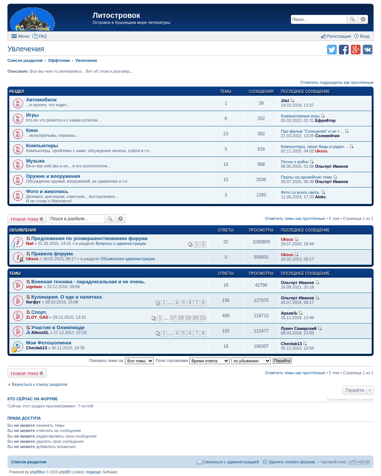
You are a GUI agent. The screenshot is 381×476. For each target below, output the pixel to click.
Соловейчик (327, 135)
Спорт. (39, 312)
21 (203, 318)
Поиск (352, 19)
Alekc (320, 197)
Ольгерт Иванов (331, 166)
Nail (29, 243)
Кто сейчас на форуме (32, 399)
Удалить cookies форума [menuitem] (291, 462)
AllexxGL (40, 332)
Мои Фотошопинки (48, 343)
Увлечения (25, 49)
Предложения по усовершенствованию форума (89, 238)
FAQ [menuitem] (43, 36)
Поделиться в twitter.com (332, 49)
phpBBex (37, 472)
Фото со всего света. (300, 192)
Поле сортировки (192, 360)
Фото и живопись (47, 191)
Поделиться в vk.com (367, 49)
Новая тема (24, 218)
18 (180, 318)
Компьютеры (42, 145)
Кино (32, 130)
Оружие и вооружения (53, 176)
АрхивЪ (289, 313)
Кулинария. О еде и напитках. (67, 297)
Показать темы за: (121, 360)
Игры (32, 115)
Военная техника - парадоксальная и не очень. (88, 281)
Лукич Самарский (299, 328)
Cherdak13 (36, 348)
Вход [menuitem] (364, 36)
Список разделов (29, 462)
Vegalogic (94, 472)
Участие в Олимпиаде (57, 327)
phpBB (64, 472)
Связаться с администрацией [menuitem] (231, 462)
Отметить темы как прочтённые (295, 218)
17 (173, 318)
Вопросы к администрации (121, 243)
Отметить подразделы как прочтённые (337, 82)
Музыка (35, 161)
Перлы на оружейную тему (306, 177)
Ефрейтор (325, 120)
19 (188, 318)
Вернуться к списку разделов (39, 384)
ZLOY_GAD (37, 317)
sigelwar (34, 286)
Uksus (321, 151)
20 (195, 318)
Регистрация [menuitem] (339, 36)
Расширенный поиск (363, 19)
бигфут (33, 302)
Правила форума (52, 253)
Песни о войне (294, 162)
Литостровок (116, 15)
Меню (23, 36)
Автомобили (41, 100)
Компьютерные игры (300, 116)
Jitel (285, 100)
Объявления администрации (127, 258)
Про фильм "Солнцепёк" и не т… (312, 131)
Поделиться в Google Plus (356, 49)
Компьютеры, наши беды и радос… (314, 146)
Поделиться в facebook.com (344, 49)
